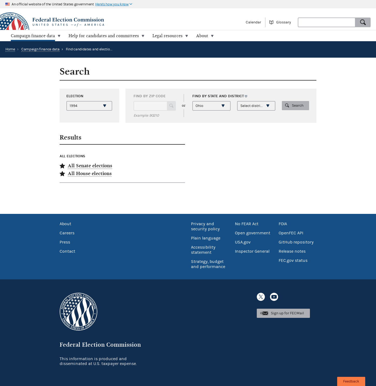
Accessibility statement (203, 250)
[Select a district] (256, 106)
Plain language (205, 238)
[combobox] (327, 22)
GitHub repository (296, 242)
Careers (67, 233)
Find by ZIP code (150, 96)
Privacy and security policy (205, 226)
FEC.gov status (293, 260)
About (65, 223)
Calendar (253, 22)
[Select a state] (211, 106)
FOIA (283, 223)
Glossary (283, 22)
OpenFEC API (291, 233)
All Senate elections (90, 166)
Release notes (292, 251)
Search (297, 105)
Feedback (351, 381)
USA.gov (243, 242)
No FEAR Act (246, 223)
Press (65, 242)
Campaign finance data (40, 49)
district (236, 96)
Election (74, 96)
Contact (67, 251)
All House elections (90, 173)
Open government (252, 233)
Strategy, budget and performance (208, 264)
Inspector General (252, 251)
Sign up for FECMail (287, 313)
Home (10, 49)
